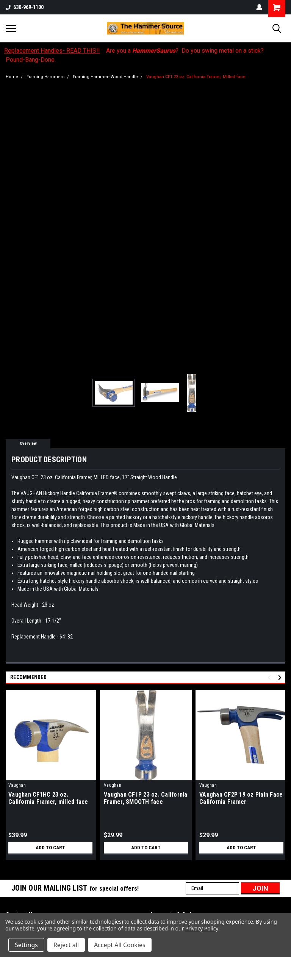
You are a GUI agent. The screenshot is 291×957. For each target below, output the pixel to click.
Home (12, 76)
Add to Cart (51, 848)
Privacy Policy (201, 928)
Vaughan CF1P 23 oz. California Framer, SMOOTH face (146, 798)
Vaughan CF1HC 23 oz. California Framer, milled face (48, 798)
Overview (28, 443)
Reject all (66, 945)
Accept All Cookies (120, 945)
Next (281, 677)
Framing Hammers (45, 76)
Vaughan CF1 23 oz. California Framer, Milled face (196, 76)
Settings (26, 945)
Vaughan (17, 785)
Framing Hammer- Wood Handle (105, 76)
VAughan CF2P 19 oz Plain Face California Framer (241, 798)
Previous (270, 677)
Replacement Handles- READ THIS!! (52, 50)
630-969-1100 (25, 7)
